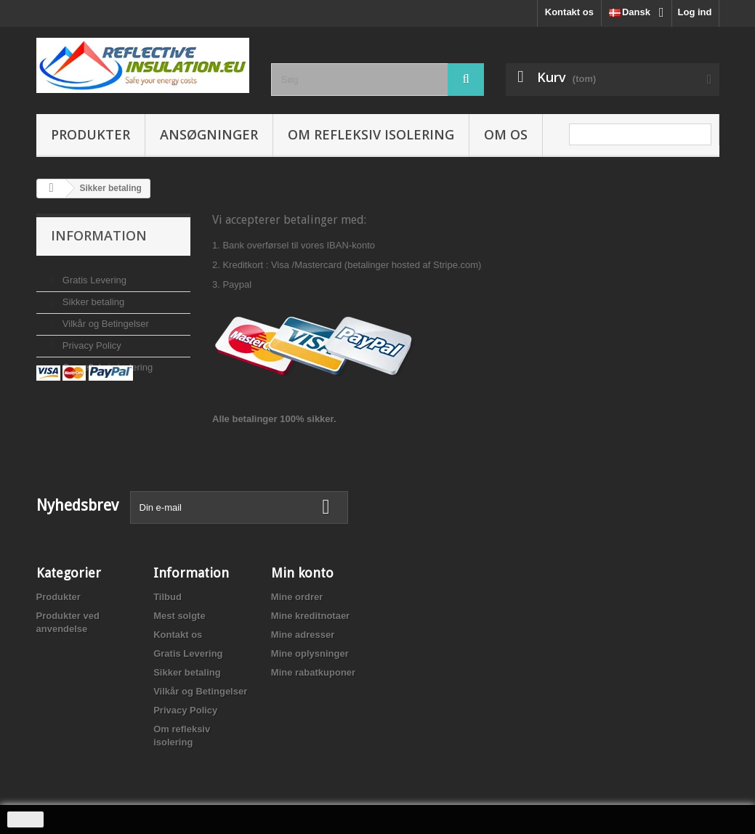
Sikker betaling (92, 296)
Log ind (695, 12)
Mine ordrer (297, 596)
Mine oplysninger (310, 653)
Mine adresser (302, 634)
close (26, 819)
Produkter (90, 134)
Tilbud (167, 596)
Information (99, 235)
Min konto (302, 572)
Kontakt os (569, 12)
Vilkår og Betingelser (104, 317)
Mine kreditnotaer (310, 615)
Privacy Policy (90, 339)
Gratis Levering (93, 274)
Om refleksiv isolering (371, 134)
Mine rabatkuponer (313, 672)
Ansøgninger (209, 134)
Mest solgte (179, 615)
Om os (506, 134)
